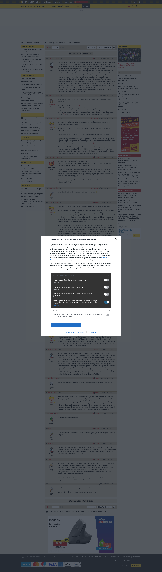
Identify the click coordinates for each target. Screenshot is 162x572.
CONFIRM (66, 325)
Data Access (81, 332)
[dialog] (81, 286)
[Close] (117, 240)
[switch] (106, 280)
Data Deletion (69, 332)
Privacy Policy (92, 332)
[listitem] (81, 275)
